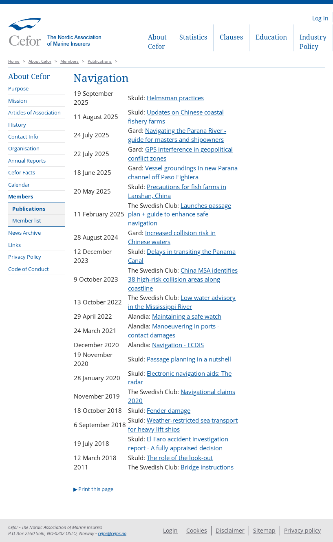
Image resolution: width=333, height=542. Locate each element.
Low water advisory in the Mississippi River (182, 302)
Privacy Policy (24, 256)
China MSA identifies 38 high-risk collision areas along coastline (183, 279)
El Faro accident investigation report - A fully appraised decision (178, 443)
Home (14, 61)
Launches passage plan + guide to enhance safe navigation (179, 214)
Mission (17, 100)
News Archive (24, 232)
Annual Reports (27, 160)
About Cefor (157, 42)
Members (69, 61)
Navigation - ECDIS (178, 345)
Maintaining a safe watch (186, 316)
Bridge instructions (207, 467)
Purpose (18, 88)
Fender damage (168, 410)
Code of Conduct (28, 269)
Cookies (196, 530)
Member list (26, 220)
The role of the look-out (180, 458)
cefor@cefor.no (112, 533)
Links (14, 245)
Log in (320, 18)
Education (271, 37)
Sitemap (264, 530)
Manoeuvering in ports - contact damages (173, 330)
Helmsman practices (175, 98)
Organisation (24, 148)
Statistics (193, 37)
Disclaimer (230, 530)
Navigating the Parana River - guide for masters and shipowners (177, 134)
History (17, 124)
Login (170, 530)
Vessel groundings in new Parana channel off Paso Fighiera (183, 172)
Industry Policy (313, 42)
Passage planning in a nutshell (189, 359)
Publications (100, 61)
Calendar (19, 184)
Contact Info (23, 136)
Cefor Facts (21, 172)
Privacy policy (302, 530)
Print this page (95, 489)
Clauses (231, 37)
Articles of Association (34, 112)
